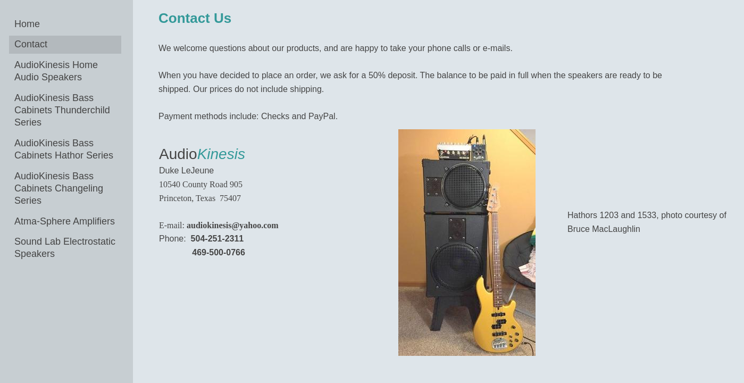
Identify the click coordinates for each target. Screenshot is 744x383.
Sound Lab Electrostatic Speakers (64, 247)
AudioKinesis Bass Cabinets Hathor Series (63, 149)
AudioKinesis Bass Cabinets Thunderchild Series (62, 110)
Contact (30, 44)
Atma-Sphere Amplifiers (64, 221)
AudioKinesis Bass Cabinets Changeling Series (58, 188)
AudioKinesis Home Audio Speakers (56, 71)
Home (27, 24)
